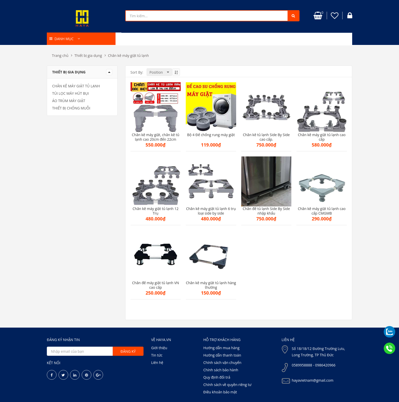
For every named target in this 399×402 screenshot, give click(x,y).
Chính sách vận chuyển (222, 362)
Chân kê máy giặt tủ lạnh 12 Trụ (156, 211)
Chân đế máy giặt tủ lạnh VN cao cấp (155, 285)
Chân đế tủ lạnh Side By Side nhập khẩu (266, 211)
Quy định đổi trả (216, 377)
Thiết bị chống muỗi (71, 108)
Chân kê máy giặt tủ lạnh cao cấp (321, 137)
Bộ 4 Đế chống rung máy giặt (211, 135)
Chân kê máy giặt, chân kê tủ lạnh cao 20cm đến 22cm (155, 137)
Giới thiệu (159, 347)
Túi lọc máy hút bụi (70, 93)
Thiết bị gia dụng (88, 55)
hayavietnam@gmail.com (313, 380)
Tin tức (156, 355)
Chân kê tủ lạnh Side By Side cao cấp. (266, 137)
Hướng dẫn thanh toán (222, 355)
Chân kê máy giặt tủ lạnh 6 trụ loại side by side (211, 211)
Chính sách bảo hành (220, 369)
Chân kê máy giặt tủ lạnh (128, 55)
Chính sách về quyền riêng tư (227, 384)
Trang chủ (60, 55)
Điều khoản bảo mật (220, 392)
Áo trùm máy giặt (68, 100)
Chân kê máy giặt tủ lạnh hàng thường (211, 285)
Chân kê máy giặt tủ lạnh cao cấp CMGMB (321, 211)
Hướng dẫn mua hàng (221, 347)
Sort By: (137, 72)
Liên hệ (157, 362)
